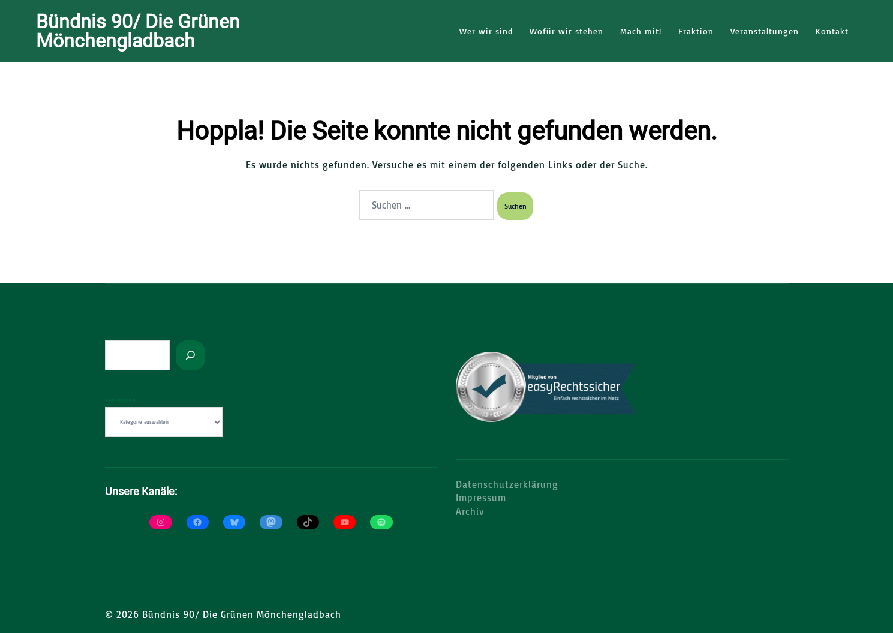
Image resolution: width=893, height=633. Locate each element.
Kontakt (832, 31)
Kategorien (120, 399)
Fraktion (696, 31)
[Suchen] (190, 355)
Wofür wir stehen (566, 31)
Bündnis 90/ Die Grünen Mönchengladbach (138, 31)
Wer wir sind (486, 31)
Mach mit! (641, 31)
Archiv (470, 511)
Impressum (481, 497)
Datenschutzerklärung (507, 484)
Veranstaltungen (764, 31)
